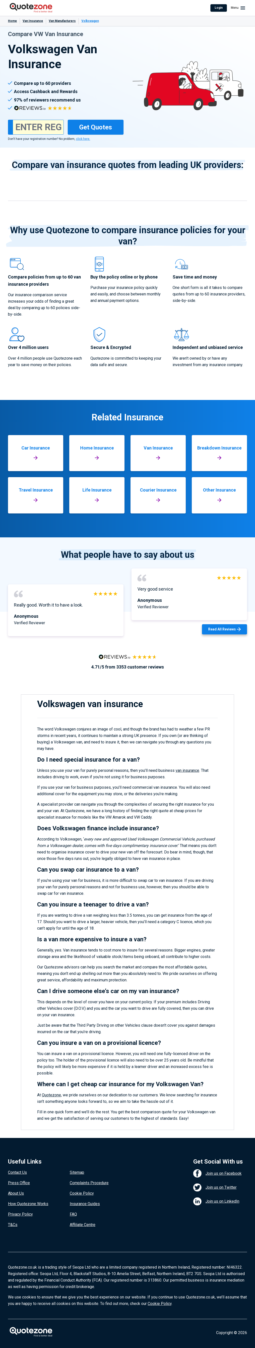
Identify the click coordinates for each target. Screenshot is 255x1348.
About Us (16, 1193)
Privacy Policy (20, 1214)
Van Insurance (33, 21)
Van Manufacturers (62, 21)
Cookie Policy (82, 1193)
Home (12, 21)
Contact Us (17, 1172)
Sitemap (77, 1172)
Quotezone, (52, 1095)
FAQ (73, 1214)
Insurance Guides (85, 1203)
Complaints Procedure (89, 1182)
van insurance (187, 770)
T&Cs (12, 1224)
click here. (83, 139)
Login (219, 7)
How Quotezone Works (28, 1203)
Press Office (19, 1182)
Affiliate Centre (82, 1224)
